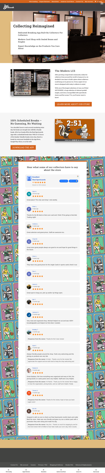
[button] (102, 3)
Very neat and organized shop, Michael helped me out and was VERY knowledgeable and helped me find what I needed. (50, 322)
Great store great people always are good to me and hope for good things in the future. (52, 248)
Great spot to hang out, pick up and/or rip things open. (45, 293)
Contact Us (78, 471)
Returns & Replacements (84, 465)
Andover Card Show (61, 471)
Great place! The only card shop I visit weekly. (42, 200)
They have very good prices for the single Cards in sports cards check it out (52, 265)
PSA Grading (9, 471)
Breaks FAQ (69, 465)
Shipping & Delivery (56, 465)
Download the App (23, 147)
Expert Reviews (26, 471)
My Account (96, 471)
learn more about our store (73, 104)
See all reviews (63, 180)
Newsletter (43, 471)
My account (24, 465)
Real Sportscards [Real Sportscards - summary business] (39, 180)
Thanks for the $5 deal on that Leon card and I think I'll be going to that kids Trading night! (52, 216)
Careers (33, 465)
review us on (73, 180)
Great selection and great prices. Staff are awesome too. (45, 232)
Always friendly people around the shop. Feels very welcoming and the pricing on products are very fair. (50, 355)
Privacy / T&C (42, 465)
